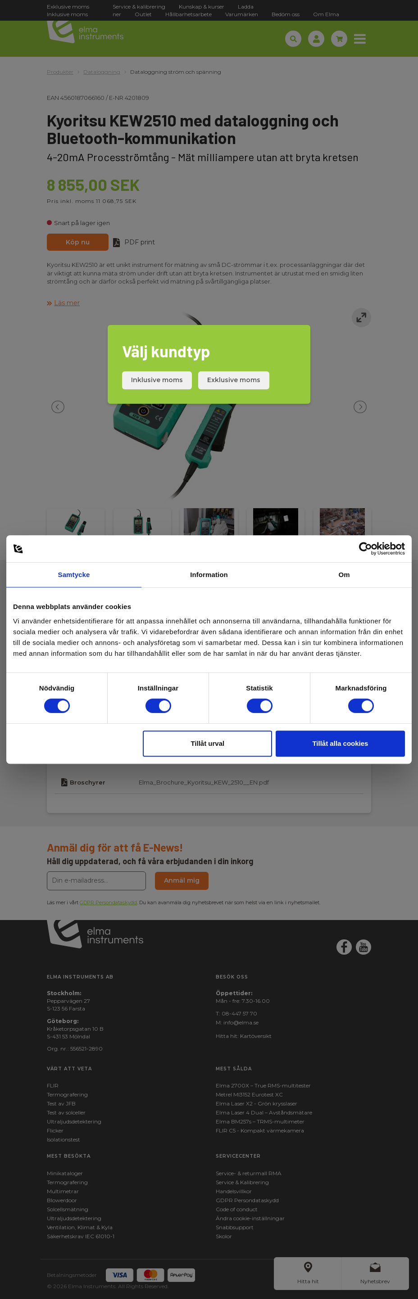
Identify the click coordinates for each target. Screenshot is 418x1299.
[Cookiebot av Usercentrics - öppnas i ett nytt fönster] (365, 548)
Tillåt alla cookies (340, 743)
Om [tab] (344, 574)
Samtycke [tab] (74, 574)
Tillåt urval (207, 743)
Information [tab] (209, 574)
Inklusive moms (157, 380)
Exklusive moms (233, 380)
